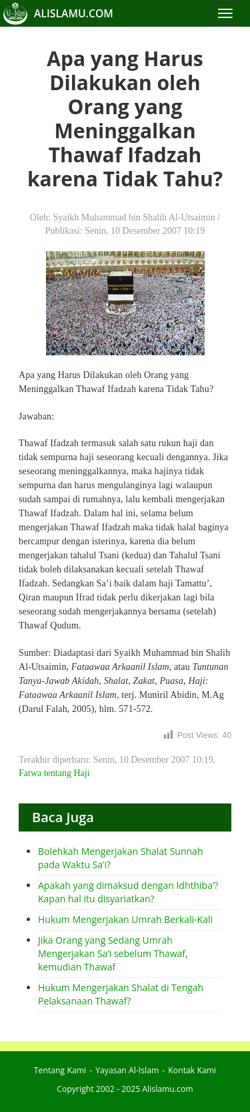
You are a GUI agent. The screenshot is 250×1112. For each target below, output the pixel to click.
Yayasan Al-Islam (127, 1070)
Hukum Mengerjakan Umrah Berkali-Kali (125, 919)
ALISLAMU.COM (73, 13)
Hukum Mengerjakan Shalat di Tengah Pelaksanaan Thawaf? (120, 994)
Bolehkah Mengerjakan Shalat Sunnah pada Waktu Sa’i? (120, 858)
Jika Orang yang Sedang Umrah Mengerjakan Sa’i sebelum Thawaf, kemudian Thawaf (113, 953)
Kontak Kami (192, 1070)
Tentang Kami (60, 1070)
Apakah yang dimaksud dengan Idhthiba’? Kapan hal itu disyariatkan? (128, 892)
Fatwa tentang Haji (54, 773)
